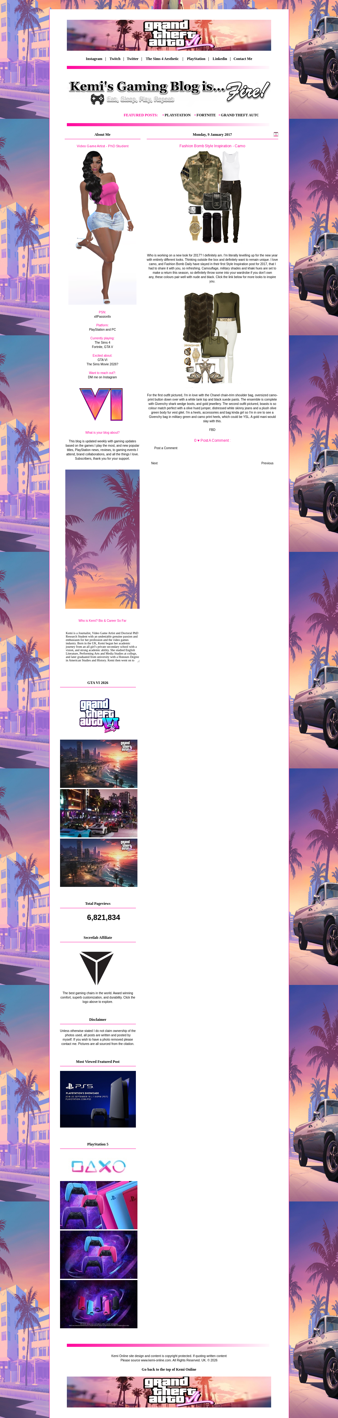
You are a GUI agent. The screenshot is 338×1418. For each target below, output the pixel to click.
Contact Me (243, 59)
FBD (212, 430)
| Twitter (132, 59)
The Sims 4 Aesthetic (162, 59)
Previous (268, 463)
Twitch (115, 59)
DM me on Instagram (102, 377)
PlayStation (196, 59)
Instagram (94, 59)
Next (154, 463)
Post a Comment (165, 448)
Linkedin (220, 59)
